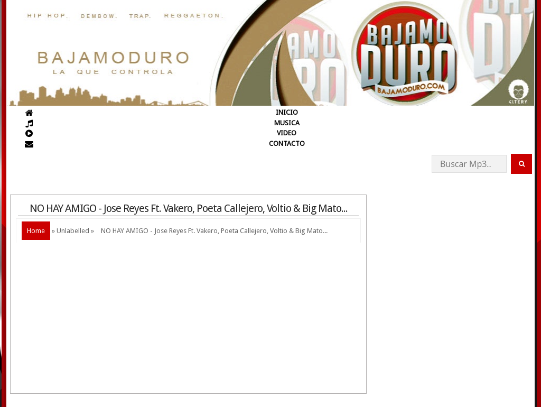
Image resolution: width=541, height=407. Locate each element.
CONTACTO (287, 143)
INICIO (287, 112)
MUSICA (287, 123)
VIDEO (286, 133)
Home (36, 231)
